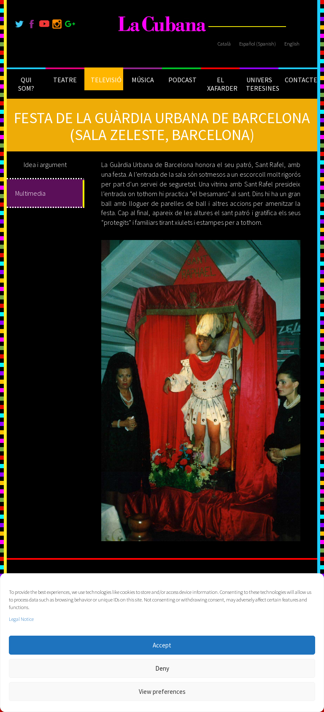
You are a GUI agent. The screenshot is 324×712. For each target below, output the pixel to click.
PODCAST (182, 80)
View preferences (162, 692)
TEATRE (65, 80)
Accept (162, 645)
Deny (162, 668)
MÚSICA (143, 80)
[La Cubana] (162, 24)
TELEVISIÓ (106, 80)
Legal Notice (21, 619)
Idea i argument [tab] (45, 164)
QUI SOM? (26, 84)
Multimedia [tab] (30, 193)
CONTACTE (301, 80)
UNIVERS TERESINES (262, 84)
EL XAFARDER (222, 84)
